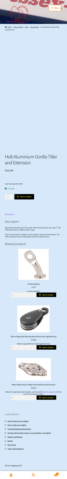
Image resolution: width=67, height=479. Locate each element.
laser (26, 27)
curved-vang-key (49, 392)
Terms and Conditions (16, 449)
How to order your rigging (17, 425)
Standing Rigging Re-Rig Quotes (19, 429)
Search (33, 475)
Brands (10, 441)
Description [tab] (9, 214)
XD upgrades (34, 27)
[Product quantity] (9, 196)
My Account (11, 475)
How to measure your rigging (18, 421)
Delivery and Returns (15, 437)
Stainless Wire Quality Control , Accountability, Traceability (29, 433)
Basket (52, 473)
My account (12, 445)
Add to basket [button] (48, 295)
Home (10, 27)
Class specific (18, 27)
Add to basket (25, 196)
